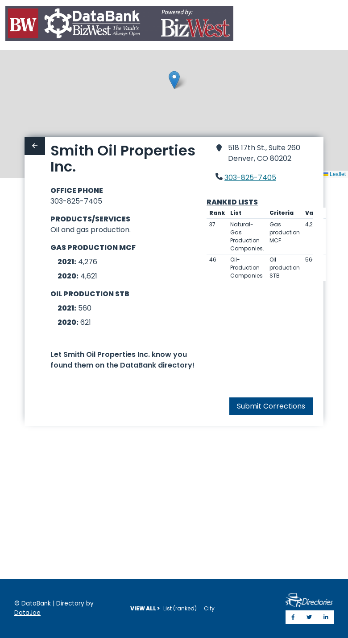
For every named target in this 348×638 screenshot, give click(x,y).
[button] (174, 80)
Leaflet (334, 174)
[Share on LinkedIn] (326, 617)
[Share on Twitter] (309, 617)
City (209, 608)
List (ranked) (180, 608)
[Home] (119, 25)
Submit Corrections (271, 406)
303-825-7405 (250, 177)
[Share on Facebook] (293, 617)
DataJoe (27, 613)
